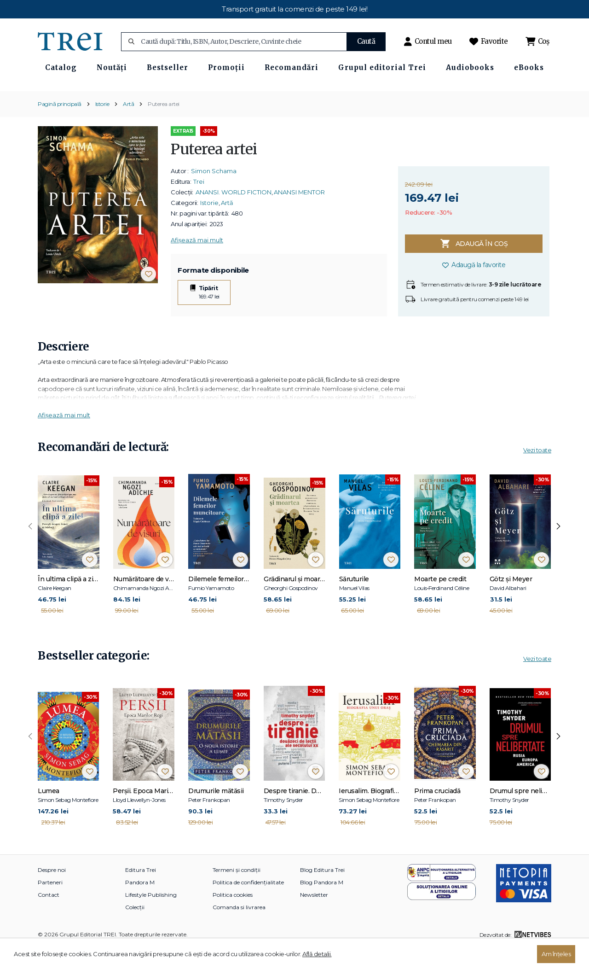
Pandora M (140, 904)
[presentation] (30, 549)
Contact (48, 917)
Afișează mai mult (197, 262)
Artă (128, 126)
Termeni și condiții (236, 892)
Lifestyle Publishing (151, 917)
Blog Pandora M (321, 904)
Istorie (102, 126)
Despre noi (52, 892)
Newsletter (314, 917)
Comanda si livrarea (239, 929)
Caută (366, 41)
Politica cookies (233, 917)
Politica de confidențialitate (248, 904)
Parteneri (50, 904)
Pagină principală (59, 126)
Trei (198, 204)
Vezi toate (537, 473)
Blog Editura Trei (322, 892)
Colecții (134, 929)
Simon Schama (214, 193)
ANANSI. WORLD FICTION (233, 214)
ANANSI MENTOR (299, 214)
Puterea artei (163, 126)
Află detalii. (317, 954)
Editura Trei (140, 892)
